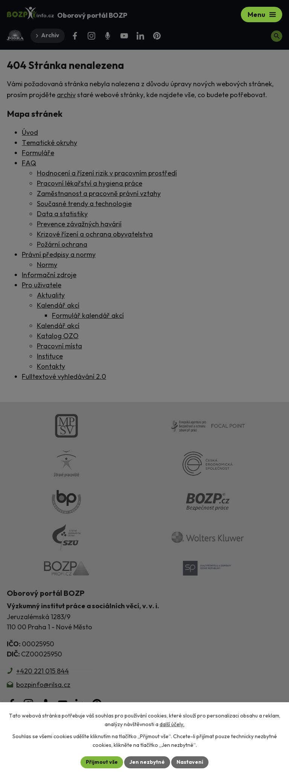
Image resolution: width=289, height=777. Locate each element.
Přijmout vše (102, 762)
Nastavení (189, 762)
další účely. (172, 724)
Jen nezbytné (147, 762)
